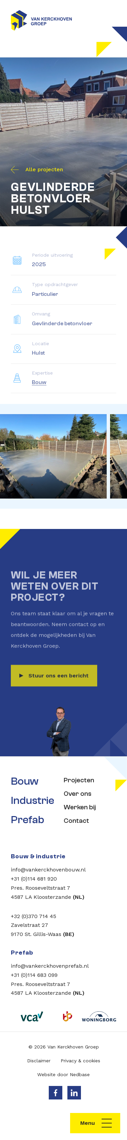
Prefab (27, 820)
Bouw (39, 390)
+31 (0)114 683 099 (34, 975)
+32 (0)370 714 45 (33, 916)
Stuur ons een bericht (58, 683)
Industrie (32, 800)
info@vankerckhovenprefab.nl (50, 966)
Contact (76, 821)
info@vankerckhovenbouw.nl (48, 869)
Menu (87, 1123)
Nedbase (80, 1074)
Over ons (77, 793)
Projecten (79, 780)
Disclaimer (38, 1060)
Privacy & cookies (80, 1060)
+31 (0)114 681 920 (34, 879)
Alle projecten (44, 169)
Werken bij (80, 807)
